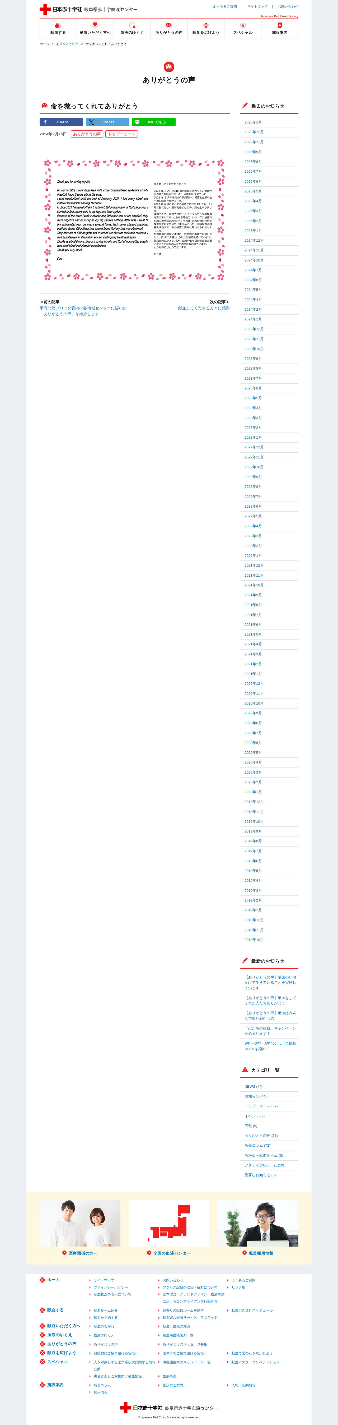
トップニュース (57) (261, 1106)
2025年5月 (253, 191)
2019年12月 (254, 802)
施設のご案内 (173, 1385)
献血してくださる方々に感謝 (204, 308)
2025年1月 (253, 231)
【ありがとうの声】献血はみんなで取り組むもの (270, 1015)
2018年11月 (254, 930)
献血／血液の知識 (176, 1326)
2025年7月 (253, 171)
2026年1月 (253, 122)
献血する (55, 1310)
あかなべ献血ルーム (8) (264, 1155)
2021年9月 (253, 595)
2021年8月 (253, 605)
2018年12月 (254, 920)
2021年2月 (253, 664)
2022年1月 (253, 556)
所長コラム (102, 1385)
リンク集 (238, 1287)
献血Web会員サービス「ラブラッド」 (192, 1318)
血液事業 (169, 1376)
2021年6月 (253, 625)
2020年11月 (254, 694)
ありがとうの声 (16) (261, 1136)
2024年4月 (253, 300)
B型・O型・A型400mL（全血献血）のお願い (270, 1046)
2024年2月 (253, 309)
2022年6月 (253, 506)
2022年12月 (254, 447)
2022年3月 (253, 536)
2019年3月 (253, 891)
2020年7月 (253, 733)
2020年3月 (253, 772)
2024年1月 (253, 319)
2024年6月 (253, 280)
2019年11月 (254, 812)
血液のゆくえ (59, 1334)
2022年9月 (253, 477)
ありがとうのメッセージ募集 (185, 1344)
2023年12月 (254, 329)
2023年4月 (253, 408)
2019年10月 (254, 822)
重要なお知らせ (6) (260, 1175)
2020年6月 (253, 743)
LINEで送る (156, 122)
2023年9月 (253, 359)
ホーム (44, 44)
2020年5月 (253, 753)
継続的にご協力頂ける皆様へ (116, 1353)
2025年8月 (253, 162)
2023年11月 (254, 339)
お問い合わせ (288, 6)
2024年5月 (253, 290)
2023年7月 (253, 378)
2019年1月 (253, 910)
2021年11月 (254, 575)
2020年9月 (253, 713)
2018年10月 (254, 940)
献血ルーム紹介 (106, 1310)
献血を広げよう (61, 1352)
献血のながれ (104, 1326)
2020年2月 (253, 782)
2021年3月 (253, 654)
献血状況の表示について (113, 1294)
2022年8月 (253, 487)
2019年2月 (253, 900)
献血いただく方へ (64, 1325)
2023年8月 (253, 368)
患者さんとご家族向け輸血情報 (118, 1376)
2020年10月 (254, 703)
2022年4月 (253, 526)
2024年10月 (254, 260)
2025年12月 (254, 132)
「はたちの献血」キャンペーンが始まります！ (270, 1031)
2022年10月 (254, 467)
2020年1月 (253, 792)
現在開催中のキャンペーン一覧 (187, 1362)
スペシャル (57, 1361)
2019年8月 (253, 841)
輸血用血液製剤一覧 (178, 1335)
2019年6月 (253, 861)
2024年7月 (253, 270)
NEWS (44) (253, 1086)
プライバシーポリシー (111, 1287)
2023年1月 (253, 437)
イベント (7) (255, 1116)
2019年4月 (253, 880)
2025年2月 (253, 221)
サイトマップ (257, 6)
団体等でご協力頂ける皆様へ (185, 1353)
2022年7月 (253, 497)
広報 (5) (251, 1126)
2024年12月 (254, 240)
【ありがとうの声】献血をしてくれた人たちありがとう (270, 1000)
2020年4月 (253, 762)
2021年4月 (253, 644)
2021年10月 (254, 585)
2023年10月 (254, 349)
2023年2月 (253, 428)
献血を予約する (106, 1318)
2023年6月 (253, 388)
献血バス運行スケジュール (252, 1310)
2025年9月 (253, 152)
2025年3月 (253, 211)
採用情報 (100, 1392)
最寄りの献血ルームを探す (183, 1310)
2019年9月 (253, 831)
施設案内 (55, 1384)
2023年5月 (253, 398)
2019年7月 (253, 851)
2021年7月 (253, 615)
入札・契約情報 (244, 1385)
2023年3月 (253, 418)
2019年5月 (253, 871)
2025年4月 (253, 201)
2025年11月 (254, 142)
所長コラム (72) (257, 1145)
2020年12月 (254, 684)
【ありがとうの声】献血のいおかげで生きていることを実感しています (270, 982)
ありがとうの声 (67, 44)
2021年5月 (253, 634)
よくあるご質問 (225, 6)
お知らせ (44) (256, 1096)
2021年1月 (253, 674)
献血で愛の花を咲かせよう (252, 1353)
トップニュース (121, 134)
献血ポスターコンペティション (256, 1362)
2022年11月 (254, 457)
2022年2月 (253, 546)
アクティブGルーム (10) (264, 1165)
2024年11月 (254, 250)
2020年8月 (253, 723)
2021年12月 (254, 565)
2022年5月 (253, 516)
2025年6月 (253, 181)
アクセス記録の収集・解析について (190, 1287)
